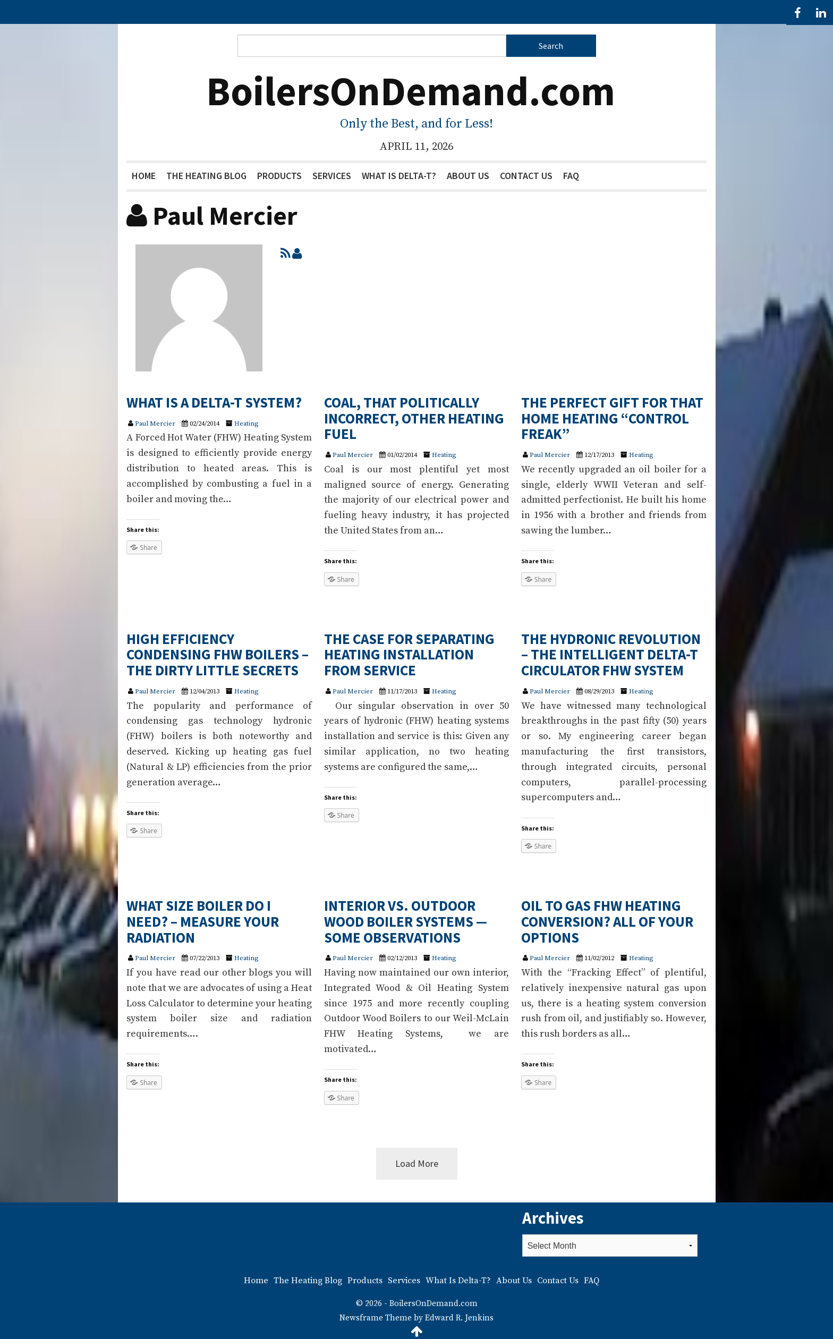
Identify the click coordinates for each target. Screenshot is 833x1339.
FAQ (571, 176)
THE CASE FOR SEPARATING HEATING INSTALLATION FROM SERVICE (409, 654)
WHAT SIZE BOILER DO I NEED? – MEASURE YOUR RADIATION (202, 921)
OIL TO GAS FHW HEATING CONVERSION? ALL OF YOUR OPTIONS (607, 921)
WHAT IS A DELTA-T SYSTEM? (214, 402)
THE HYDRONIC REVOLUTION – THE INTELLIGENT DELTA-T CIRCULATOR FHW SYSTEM (611, 654)
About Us (468, 176)
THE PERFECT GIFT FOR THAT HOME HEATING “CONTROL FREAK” (612, 418)
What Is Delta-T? (399, 176)
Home (144, 176)
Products (279, 176)
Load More (416, 1163)
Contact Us (526, 176)
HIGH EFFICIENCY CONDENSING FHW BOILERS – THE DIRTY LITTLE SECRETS (217, 654)
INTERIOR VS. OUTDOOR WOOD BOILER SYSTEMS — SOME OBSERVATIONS (405, 921)
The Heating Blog (206, 176)
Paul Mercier (155, 423)
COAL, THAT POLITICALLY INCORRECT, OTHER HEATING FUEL (414, 418)
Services (331, 176)
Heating (246, 423)
